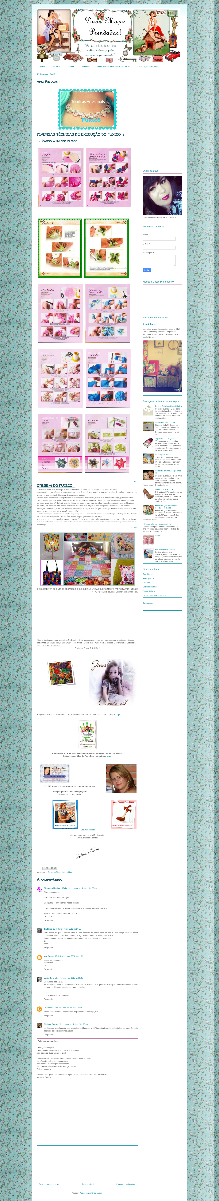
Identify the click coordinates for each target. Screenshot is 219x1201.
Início (42, 66)
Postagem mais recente (49, 1184)
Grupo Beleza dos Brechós (154, 595)
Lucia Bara (49, 978)
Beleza (92, 830)
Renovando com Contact (165, 422)
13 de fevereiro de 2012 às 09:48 (69, 978)
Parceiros (56, 66)
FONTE (135, 482)
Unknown (48, 1008)
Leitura (84, 830)
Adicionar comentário (48, 1041)
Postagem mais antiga (125, 1184)
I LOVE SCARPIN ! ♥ (164, 489)
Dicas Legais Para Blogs (148, 66)
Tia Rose (48, 929)
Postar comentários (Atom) (91, 1193)
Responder (48, 920)
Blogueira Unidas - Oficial (55, 888)
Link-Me (146, 582)
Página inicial (88, 1184)
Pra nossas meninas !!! (165, 549)
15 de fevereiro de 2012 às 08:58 (73, 1024)
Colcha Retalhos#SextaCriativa (168, 406)
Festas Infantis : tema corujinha (157, 524)
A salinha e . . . (150, 324)
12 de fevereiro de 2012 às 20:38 (82, 888)
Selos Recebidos (150, 587)
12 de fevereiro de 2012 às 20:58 (67, 929)
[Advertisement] (87, 1163)
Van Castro (49, 956)
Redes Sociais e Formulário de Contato (114, 66)
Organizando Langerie (164, 438)
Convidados (148, 574)
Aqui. (109, 756)
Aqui (118, 714)
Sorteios (71, 66)
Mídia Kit (86, 66)
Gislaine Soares (51, 1024)
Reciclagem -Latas (163, 455)
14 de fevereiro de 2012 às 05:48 (68, 1008)
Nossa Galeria (149, 591)
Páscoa (158, 535)
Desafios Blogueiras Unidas (60, 872)
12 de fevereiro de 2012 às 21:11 (69, 956)
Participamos (148, 578)
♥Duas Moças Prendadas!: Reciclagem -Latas (166, 506)
